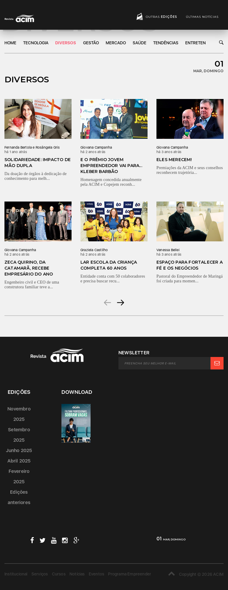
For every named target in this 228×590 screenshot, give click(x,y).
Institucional (16, 574)
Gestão (91, 42)
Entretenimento (203, 42)
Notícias (77, 574)
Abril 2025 (19, 461)
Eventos (96, 574)
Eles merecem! (174, 159)
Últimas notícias (202, 17)
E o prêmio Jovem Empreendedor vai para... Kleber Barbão (111, 165)
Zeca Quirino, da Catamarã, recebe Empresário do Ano (28, 268)
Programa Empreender (129, 574)
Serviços (39, 574)
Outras (161, 17)
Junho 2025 (19, 450)
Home (10, 42)
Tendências (165, 42)
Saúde (139, 42)
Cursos (59, 574)
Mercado (116, 42)
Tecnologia (35, 42)
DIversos (65, 42)
